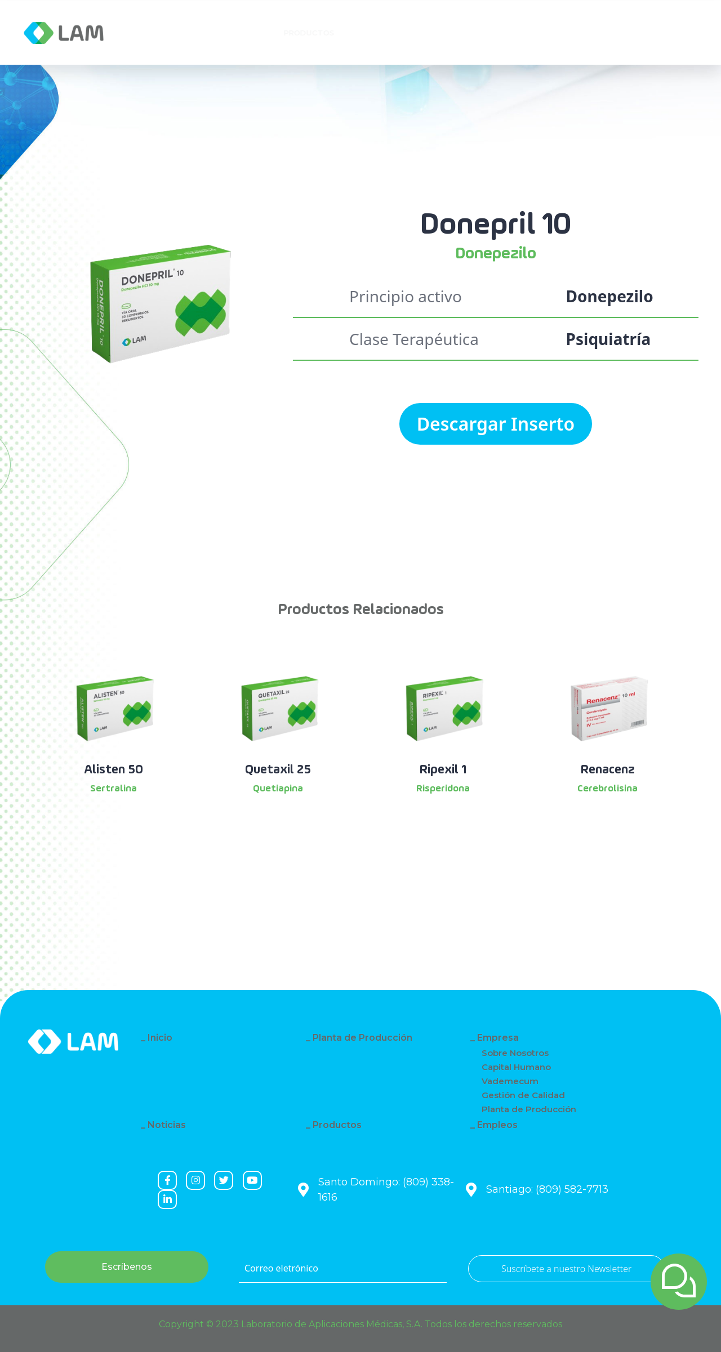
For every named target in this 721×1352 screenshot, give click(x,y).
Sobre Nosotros (515, 1052)
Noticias (167, 1125)
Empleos (497, 1125)
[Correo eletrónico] (343, 1268)
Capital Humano (516, 1067)
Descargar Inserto (496, 423)
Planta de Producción (362, 1037)
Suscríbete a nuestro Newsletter (566, 1269)
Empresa (168, 32)
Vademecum (510, 1081)
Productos (337, 1125)
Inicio (160, 1037)
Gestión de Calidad (523, 1095)
